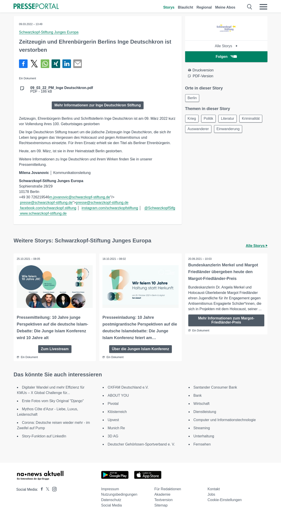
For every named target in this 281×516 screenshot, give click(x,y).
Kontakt (214, 489)
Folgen (226, 57)
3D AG (113, 436)
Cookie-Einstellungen (225, 500)
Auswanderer (225, 130)
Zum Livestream (55, 349)
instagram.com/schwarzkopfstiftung (110, 208)
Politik (210, 119)
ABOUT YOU (118, 395)
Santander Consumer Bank (215, 387)
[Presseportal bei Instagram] (53, 488)
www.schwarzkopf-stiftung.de (43, 213)
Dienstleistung (205, 411)
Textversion (163, 500)
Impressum (110, 489)
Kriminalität (197, 130)
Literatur (230, 119)
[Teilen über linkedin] (66, 63)
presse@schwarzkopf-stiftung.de (46, 202)
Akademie (162, 494)
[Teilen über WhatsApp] (45, 63)
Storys (169, 7)
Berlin (192, 98)
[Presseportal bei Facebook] (40, 489)
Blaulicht (185, 7)
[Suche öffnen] (250, 7)
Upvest (113, 420)
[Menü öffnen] (263, 7)
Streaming (202, 428)
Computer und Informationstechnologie (225, 420)
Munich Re (116, 428)
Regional (204, 7)
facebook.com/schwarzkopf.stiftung (48, 208)
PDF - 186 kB (61, 89)
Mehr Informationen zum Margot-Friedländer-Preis (226, 320)
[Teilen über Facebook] (23, 63)
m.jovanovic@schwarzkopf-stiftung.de (79, 197)
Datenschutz (111, 500)
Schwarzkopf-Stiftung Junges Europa (48, 32)
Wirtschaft (202, 403)
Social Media (111, 505)
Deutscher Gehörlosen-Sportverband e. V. (141, 444)
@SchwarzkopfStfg (159, 208)
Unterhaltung (204, 436)
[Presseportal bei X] (46, 489)
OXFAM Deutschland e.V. (128, 387)
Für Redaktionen (167, 489)
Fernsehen (202, 444)
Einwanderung (199, 141)
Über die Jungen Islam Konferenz (140, 349)
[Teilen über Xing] (56, 63)
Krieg (192, 119)
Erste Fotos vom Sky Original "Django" (53, 401)
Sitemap (161, 505)
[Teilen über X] (34, 63)
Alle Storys (226, 46)
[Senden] (77, 63)
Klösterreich (117, 411)
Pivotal (113, 403)
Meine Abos (225, 7)
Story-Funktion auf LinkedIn (44, 436)
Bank (198, 395)
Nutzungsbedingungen (119, 494)
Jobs (211, 494)
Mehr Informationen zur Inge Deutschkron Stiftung (97, 105)
